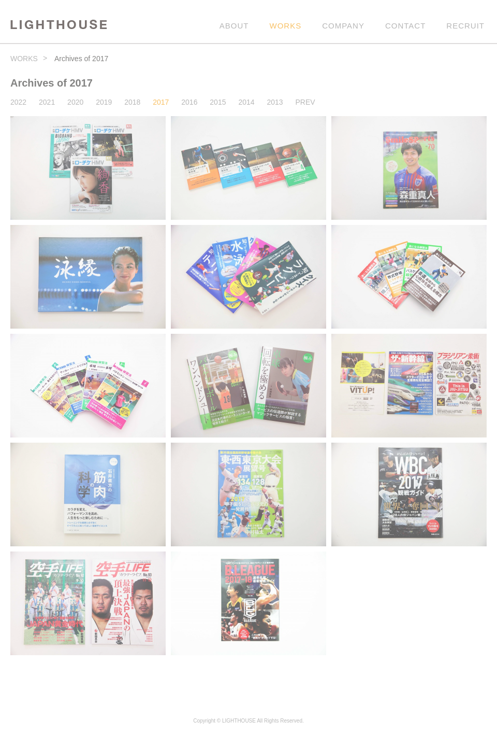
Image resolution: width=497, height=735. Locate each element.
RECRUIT (465, 25)
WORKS (286, 25)
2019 (104, 102)
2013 (275, 102)
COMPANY (343, 25)
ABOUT (234, 25)
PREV (305, 102)
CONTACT (405, 25)
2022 (18, 102)
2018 (132, 102)
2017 (161, 102)
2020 (75, 102)
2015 (218, 102)
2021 (47, 102)
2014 (246, 102)
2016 (189, 102)
